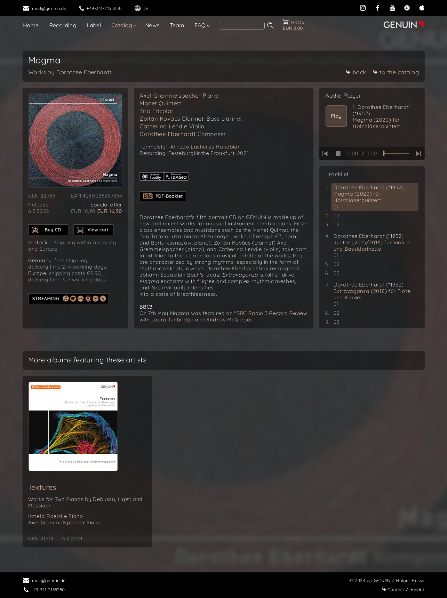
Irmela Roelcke (55, 516)
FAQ (200, 25)
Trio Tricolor (157, 111)
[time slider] (396, 153)
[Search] (242, 25)
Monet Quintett (160, 103)
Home (31, 25)
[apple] (422, 7)
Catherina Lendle (172, 126)
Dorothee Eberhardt (183, 134)
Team (177, 25)
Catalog (121, 25)
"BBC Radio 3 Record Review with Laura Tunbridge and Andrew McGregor (223, 316)
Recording (63, 25)
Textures (42, 487)
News (152, 25)
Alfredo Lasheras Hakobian (205, 146)
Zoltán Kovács (191, 118)
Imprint (403, 589)
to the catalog (395, 72)
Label (94, 25)
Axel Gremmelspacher (179, 95)
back (356, 72)
